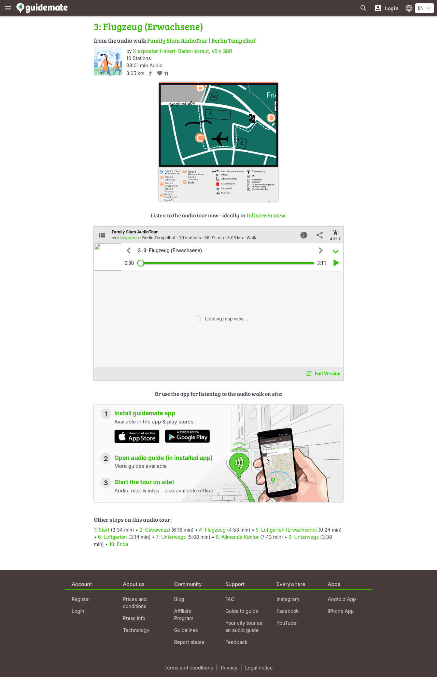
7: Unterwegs (171, 537)
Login (78, 611)
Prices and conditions (135, 602)
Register (81, 599)
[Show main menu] (8, 8)
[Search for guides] (363, 8)
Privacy (229, 668)
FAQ (230, 599)
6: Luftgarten (112, 537)
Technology (136, 630)
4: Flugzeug (212, 530)
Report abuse (189, 642)
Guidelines (186, 630)
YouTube (286, 623)
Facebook (288, 611)
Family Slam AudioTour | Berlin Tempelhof (201, 40)
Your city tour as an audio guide (243, 626)
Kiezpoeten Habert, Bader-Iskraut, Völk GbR (182, 51)
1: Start (101, 530)
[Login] (386, 8)
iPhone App (341, 611)
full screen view (265, 215)
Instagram (288, 599)
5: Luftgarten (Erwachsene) (286, 530)
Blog (179, 599)
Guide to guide (241, 611)
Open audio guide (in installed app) (163, 458)
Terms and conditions (188, 668)
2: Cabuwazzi (154, 530)
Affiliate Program (183, 614)
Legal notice (259, 668)
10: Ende (118, 544)
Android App (342, 599)
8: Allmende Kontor (237, 537)
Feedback (236, 642)
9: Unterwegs (303, 537)
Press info (134, 618)
